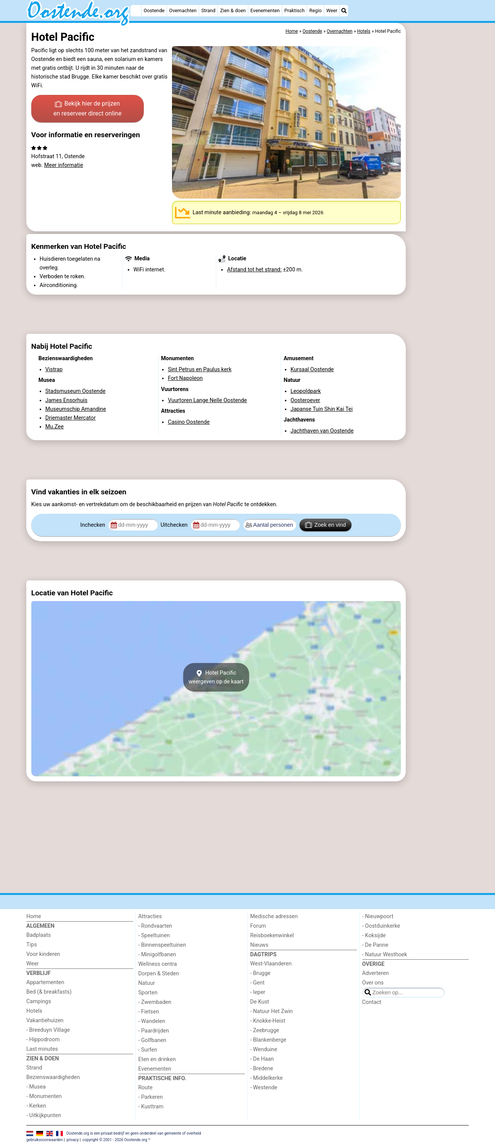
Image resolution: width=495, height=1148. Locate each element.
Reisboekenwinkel (272, 935)
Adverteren (375, 973)
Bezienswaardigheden (53, 1077)
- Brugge (260, 973)
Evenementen (265, 10)
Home (33, 916)
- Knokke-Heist (267, 1021)
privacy (73, 1140)
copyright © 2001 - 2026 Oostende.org (114, 1140)
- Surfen (147, 1050)
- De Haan (262, 1059)
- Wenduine (263, 1049)
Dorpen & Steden (158, 973)
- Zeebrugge (264, 1030)
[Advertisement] (438, 198)
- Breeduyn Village (48, 1030)
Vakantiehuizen (45, 1020)
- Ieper (257, 992)
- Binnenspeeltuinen (162, 945)
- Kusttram (151, 1106)
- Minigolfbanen (157, 954)
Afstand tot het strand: (254, 269)
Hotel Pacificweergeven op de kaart (216, 677)
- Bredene (261, 1068)
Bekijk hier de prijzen (87, 109)
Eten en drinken (157, 1059)
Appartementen (45, 982)
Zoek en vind (325, 524)
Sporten (148, 992)
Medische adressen (274, 916)
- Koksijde (374, 935)
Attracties (150, 916)
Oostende (154, 10)
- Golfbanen (152, 1040)
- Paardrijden (153, 1031)
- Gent (257, 983)
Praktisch (294, 10)
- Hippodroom (43, 1039)
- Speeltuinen (154, 935)
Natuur (146, 983)
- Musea (36, 1087)
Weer (332, 10)
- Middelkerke (266, 1078)
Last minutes (42, 1049)
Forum (258, 926)
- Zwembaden (155, 1002)
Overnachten (183, 10)
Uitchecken (175, 525)
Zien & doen (233, 10)
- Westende (263, 1087)
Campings (38, 1001)
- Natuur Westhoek (384, 954)
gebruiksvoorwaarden (44, 1140)
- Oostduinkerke (381, 926)
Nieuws (259, 945)
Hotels (34, 1011)
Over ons (373, 983)
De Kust (259, 1002)
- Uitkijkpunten (43, 1115)
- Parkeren (150, 1097)
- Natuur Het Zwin (271, 1011)
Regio (315, 10)
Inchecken (93, 525)
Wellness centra (157, 964)
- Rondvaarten (155, 926)
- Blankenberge (268, 1040)
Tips (31, 944)
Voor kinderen (43, 954)
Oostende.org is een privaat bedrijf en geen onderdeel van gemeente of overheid (133, 1133)
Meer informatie (63, 165)
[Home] (135, 10)
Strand (208, 10)
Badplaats (38, 935)
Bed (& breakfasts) (49, 992)
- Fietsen (148, 1012)
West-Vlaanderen (271, 963)
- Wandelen (152, 1021)
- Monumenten (44, 1096)
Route (145, 1087)
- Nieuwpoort (378, 916)
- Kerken (36, 1106)
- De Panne (375, 945)
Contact (371, 1002)
